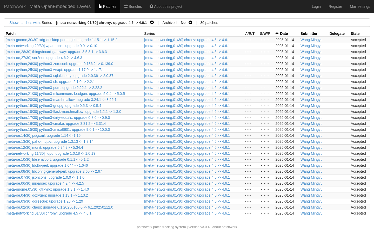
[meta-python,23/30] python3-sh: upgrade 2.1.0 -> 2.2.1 (50, 82)
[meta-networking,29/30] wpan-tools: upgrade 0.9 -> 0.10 (51, 46)
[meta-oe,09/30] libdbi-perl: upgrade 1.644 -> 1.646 (47, 165)
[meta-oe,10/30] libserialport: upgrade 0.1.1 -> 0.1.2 (47, 159)
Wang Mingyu (311, 40)
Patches (107, 6)
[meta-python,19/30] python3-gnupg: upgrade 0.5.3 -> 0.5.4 (53, 105)
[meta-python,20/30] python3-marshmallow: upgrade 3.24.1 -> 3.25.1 (61, 100)
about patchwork (224, 227)
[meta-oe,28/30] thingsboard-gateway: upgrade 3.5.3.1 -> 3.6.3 (56, 52)
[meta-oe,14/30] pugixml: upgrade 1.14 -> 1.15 (43, 135)
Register (335, 6)
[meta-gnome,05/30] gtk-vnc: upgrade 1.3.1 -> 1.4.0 (47, 189)
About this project (166, 6)
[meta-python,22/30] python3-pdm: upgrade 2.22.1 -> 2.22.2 (54, 88)
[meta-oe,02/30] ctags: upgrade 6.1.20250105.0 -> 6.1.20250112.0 (59, 207)
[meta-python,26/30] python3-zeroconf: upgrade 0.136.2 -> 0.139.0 (59, 64)
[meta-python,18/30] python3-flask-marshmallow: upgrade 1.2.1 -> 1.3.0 (63, 111)
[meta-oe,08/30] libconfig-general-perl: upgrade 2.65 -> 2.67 (54, 171)
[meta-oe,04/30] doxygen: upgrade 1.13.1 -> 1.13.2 (47, 195)
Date (284, 33)
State (355, 33)
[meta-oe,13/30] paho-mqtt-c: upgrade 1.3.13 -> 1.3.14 (50, 141)
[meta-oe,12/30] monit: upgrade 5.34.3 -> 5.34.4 (44, 147)
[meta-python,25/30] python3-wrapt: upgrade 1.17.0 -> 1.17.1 (55, 70)
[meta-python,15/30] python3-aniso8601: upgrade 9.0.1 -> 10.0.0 (58, 129)
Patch (11, 33)
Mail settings (360, 6)
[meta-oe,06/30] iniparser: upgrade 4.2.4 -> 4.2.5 (45, 183)
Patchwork (15, 6)
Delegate (337, 33)
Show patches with (24, 23)
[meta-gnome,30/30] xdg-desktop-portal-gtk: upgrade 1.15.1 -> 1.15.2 (61, 40)
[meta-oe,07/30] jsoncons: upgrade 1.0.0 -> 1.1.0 (45, 177)
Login (316, 6)
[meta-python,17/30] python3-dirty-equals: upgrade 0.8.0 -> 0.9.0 (58, 117)
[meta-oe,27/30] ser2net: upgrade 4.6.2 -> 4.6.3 (44, 58)
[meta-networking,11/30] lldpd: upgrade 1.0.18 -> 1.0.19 (50, 153)
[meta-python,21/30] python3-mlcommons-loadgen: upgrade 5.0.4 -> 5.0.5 (65, 94)
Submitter (308, 33)
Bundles (133, 6)
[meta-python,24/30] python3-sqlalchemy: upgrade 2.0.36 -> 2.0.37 (59, 76)
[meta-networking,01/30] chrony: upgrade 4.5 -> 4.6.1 (187, 40)
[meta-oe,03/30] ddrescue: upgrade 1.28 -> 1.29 (44, 201)
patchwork (144, 227)
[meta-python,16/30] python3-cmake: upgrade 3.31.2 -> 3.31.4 (56, 123)
